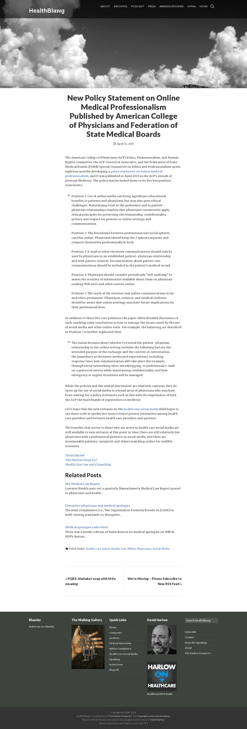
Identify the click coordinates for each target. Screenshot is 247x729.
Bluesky (49, 626)
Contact (189, 637)
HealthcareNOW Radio (160, 694)
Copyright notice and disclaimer (154, 716)
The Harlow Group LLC (81, 460)
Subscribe (190, 632)
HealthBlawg (47, 10)
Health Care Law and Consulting (88, 464)
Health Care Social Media (123, 654)
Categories (115, 632)
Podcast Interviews (120, 643)
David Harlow (75, 455)
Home (112, 627)
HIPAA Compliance (120, 648)
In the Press (116, 664)
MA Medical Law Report (82, 484)
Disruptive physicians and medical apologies (97, 505)
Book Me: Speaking (196, 642)
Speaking (114, 659)
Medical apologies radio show (86, 527)
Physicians (144, 548)
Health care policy (98, 548)
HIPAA (131, 548)
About (188, 647)
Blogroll (114, 670)
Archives (114, 638)
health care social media (141, 409)
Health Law (118, 548)
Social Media (161, 548)
